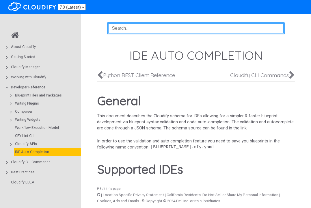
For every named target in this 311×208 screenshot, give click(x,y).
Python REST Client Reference (139, 75)
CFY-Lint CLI (24, 135)
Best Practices (23, 172)
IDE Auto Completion (32, 152)
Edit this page (109, 189)
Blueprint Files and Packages (38, 95)
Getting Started (23, 57)
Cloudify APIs (26, 144)
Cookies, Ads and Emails (118, 201)
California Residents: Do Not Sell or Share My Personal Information (222, 195)
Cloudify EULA (22, 182)
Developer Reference (28, 87)
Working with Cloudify (28, 77)
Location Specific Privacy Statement (133, 195)
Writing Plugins (27, 103)
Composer (23, 111)
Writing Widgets (27, 119)
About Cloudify (23, 46)
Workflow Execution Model (37, 127)
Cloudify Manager (25, 67)
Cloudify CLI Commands (31, 162)
